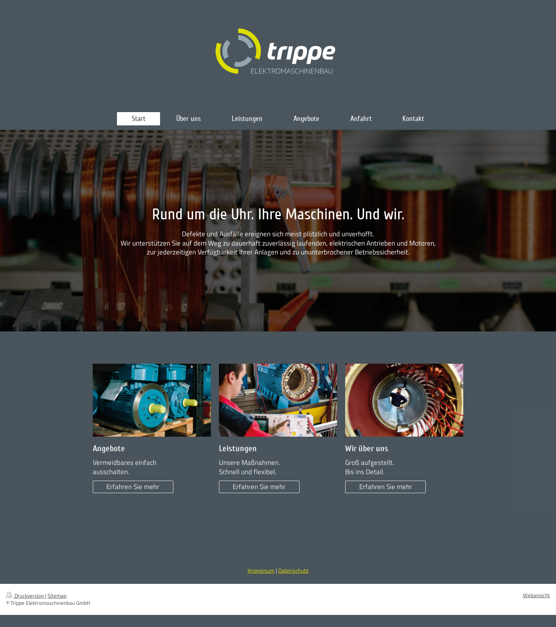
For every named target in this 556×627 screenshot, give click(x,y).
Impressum (261, 570)
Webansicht (536, 595)
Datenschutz (293, 570)
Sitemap (57, 596)
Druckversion (25, 596)
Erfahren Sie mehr (132, 486)
